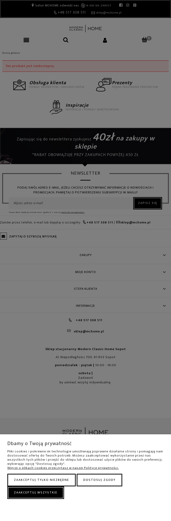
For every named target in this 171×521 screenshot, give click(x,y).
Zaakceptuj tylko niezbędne (41, 479)
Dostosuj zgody (99, 479)
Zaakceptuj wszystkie (35, 492)
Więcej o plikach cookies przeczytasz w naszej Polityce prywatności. (63, 468)
